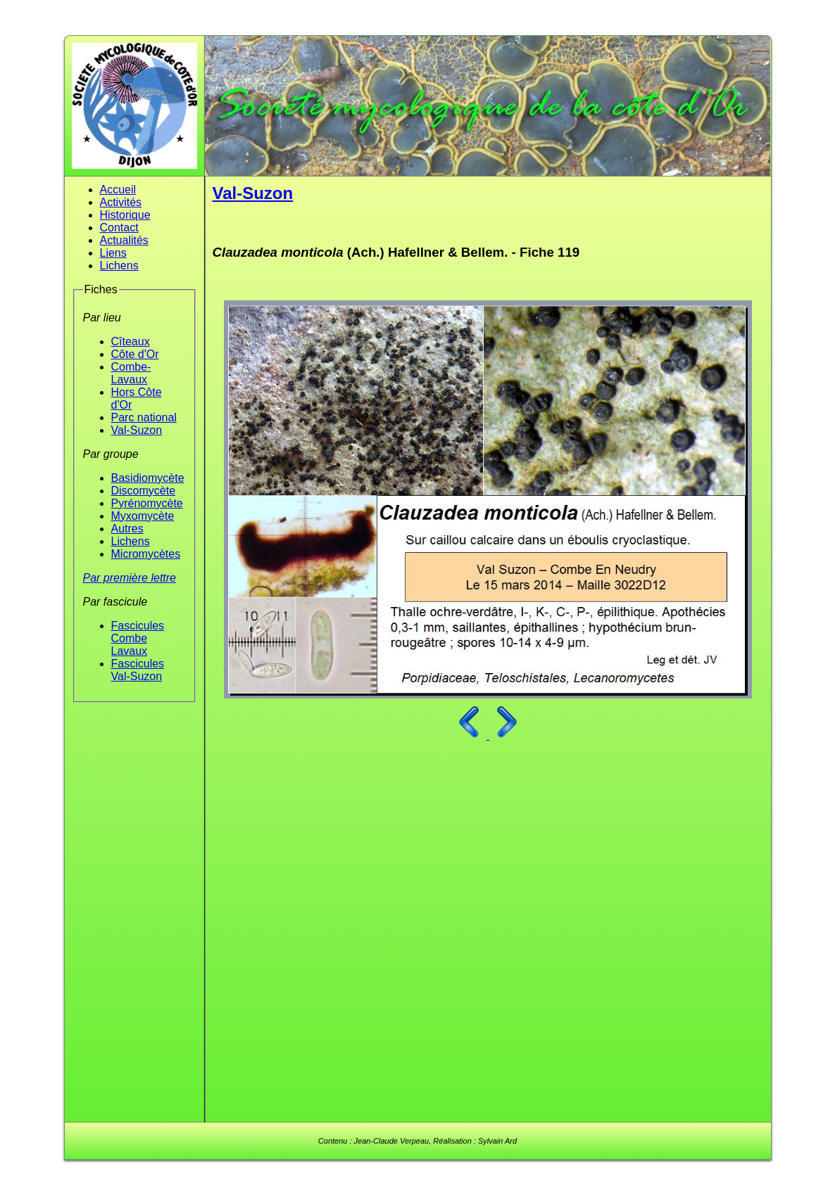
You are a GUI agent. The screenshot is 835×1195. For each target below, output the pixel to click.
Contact (119, 228)
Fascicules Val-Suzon (138, 670)
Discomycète (143, 491)
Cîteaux (130, 341)
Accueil (118, 190)
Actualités (124, 240)
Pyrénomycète (147, 503)
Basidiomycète (147, 478)
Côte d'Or (135, 354)
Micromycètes (146, 554)
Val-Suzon (137, 430)
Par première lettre (130, 578)
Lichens (119, 265)
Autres (127, 529)
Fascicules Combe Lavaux (138, 638)
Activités (121, 202)
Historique (125, 215)
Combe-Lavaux (131, 373)
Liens (113, 253)
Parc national (144, 417)
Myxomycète (143, 516)
